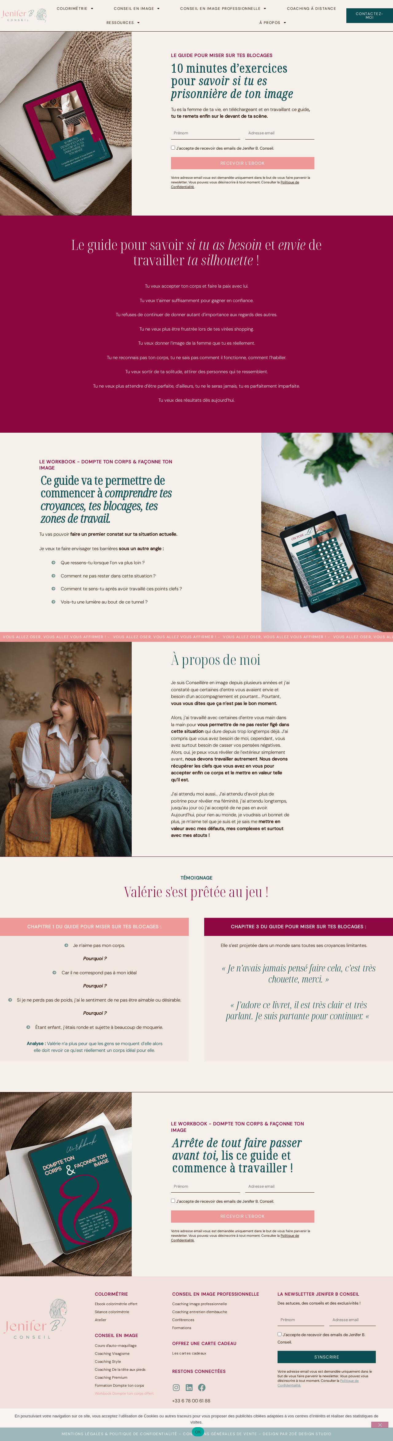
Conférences (183, 1319)
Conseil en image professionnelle (223, 8)
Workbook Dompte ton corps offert (124, 1393)
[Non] (379, 1425)
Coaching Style (108, 1361)
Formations (181, 1327)
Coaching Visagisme (112, 1353)
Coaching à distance (312, 8)
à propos (273, 23)
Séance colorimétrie (112, 1311)
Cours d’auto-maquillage (116, 1345)
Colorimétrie (75, 8)
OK (198, 1432)
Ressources (123, 23)
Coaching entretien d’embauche (199, 1311)
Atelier (100, 1319)
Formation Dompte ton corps (119, 1385)
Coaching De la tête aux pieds (120, 1369)
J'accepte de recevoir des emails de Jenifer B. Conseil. (225, 148)
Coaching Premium (111, 1377)
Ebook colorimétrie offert (116, 1303)
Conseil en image (137, 8)
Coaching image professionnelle (199, 1303)
